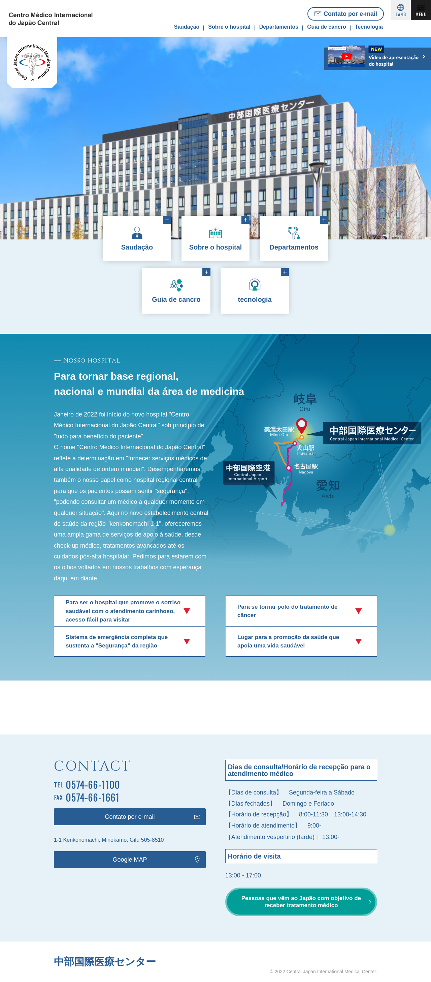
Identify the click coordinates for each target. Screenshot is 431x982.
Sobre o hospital (229, 27)
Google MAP (130, 859)
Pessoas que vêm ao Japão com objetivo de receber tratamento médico (301, 901)
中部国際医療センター (105, 961)
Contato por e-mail (350, 13)
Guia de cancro (326, 27)
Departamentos (278, 27)
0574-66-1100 (93, 784)
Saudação (187, 27)
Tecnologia (369, 27)
